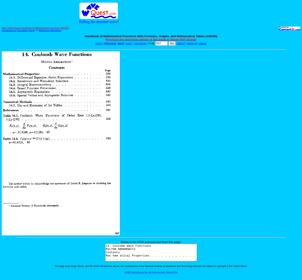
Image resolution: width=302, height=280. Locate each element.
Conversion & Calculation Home (18, 30)
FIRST (98, 43)
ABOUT (182, 43)
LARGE (203, 43)
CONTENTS (140, 43)
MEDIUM (192, 43)
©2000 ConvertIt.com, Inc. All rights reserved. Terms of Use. (151, 275)
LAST (129, 43)
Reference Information (50, 30)
